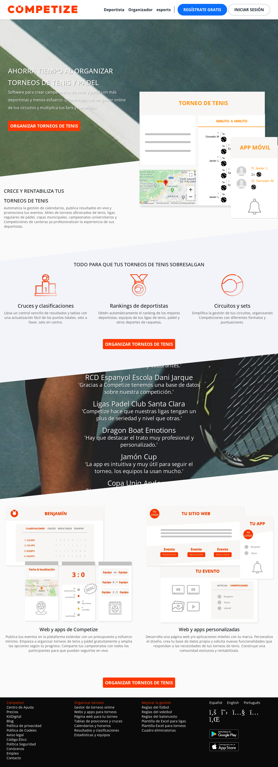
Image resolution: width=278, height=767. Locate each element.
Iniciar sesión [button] (249, 9)
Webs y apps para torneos (95, 712)
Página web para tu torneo (95, 716)
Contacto (14, 758)
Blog (10, 721)
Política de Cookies (22, 730)
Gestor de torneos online (94, 707)
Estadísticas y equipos (92, 735)
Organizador (140, 9)
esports (163, 9)
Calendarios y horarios (92, 725)
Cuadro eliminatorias (159, 730)
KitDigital (14, 716)
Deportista (114, 9)
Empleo (13, 753)
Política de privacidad (24, 725)
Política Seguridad (21, 744)
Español (215, 702)
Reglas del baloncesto (159, 716)
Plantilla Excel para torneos (164, 725)
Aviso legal (15, 735)
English (233, 702)
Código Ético (16, 739)
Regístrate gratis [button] (202, 9)
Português (252, 702)
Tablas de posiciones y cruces (98, 721)
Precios (12, 712)
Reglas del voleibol (157, 712)
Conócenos (15, 748)
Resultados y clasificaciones (96, 730)
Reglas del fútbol (155, 707)
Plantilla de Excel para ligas (164, 721)
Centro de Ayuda (20, 707)
